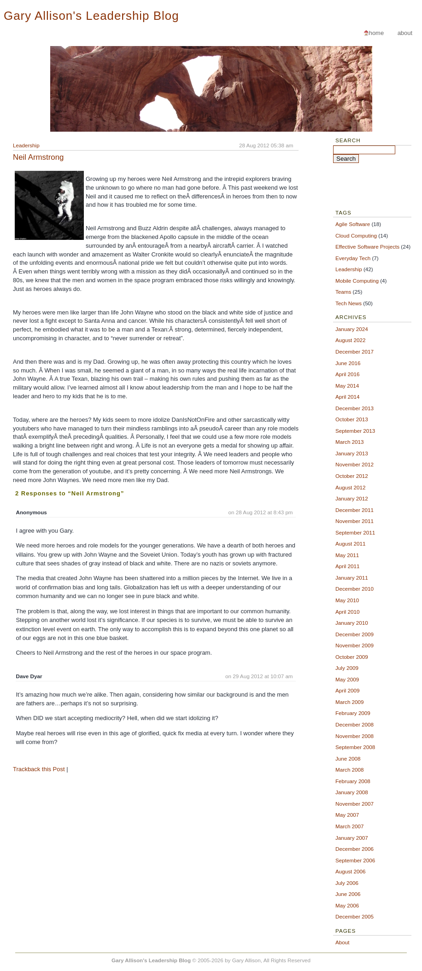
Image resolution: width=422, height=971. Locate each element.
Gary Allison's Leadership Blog (91, 15)
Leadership (26, 145)
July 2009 (346, 668)
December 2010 (354, 589)
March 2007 (349, 826)
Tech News (348, 303)
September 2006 (355, 860)
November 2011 (354, 521)
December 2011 (354, 510)
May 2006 (347, 905)
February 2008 (352, 781)
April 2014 (347, 397)
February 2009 (352, 713)
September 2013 (355, 431)
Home (376, 32)
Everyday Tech (352, 258)
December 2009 (354, 634)
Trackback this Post (39, 769)
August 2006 (350, 871)
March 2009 (349, 702)
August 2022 (350, 340)
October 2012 (351, 476)
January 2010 (351, 623)
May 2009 (347, 679)
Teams (343, 292)
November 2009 (354, 645)
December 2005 (354, 916)
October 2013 (351, 419)
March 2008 (349, 770)
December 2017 (354, 352)
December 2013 (354, 408)
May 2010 (347, 600)
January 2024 (351, 329)
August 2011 (350, 544)
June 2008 (347, 759)
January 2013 (351, 453)
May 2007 (347, 815)
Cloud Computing (356, 235)
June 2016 (347, 363)
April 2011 (347, 566)
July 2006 (346, 883)
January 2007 (351, 838)
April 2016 (347, 374)
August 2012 (350, 487)
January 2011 (351, 578)
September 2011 (355, 532)
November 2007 (354, 804)
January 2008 (351, 792)
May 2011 (347, 555)
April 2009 (347, 690)
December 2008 (354, 724)
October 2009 (351, 657)
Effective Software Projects (367, 247)
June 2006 (347, 894)
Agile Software (352, 224)
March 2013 (349, 442)
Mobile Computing (357, 281)
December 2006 (354, 849)
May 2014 (347, 386)
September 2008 (355, 747)
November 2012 (354, 464)
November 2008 (354, 736)
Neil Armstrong (38, 157)
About (405, 32)
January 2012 (351, 498)
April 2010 (347, 612)
